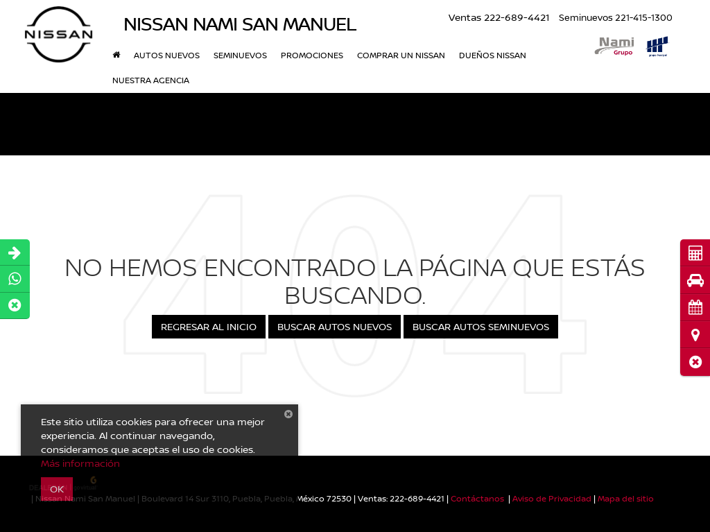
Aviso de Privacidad (551, 498)
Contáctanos (477, 498)
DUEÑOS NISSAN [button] (492, 55)
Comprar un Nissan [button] (401, 55)
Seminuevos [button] (240, 55)
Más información (80, 463)
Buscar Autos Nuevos (334, 326)
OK (57, 488)
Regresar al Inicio (209, 326)
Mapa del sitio (626, 498)
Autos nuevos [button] (167, 55)
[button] (695, 361)
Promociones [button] (312, 55)
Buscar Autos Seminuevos (481, 326)
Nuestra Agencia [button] (150, 80)
